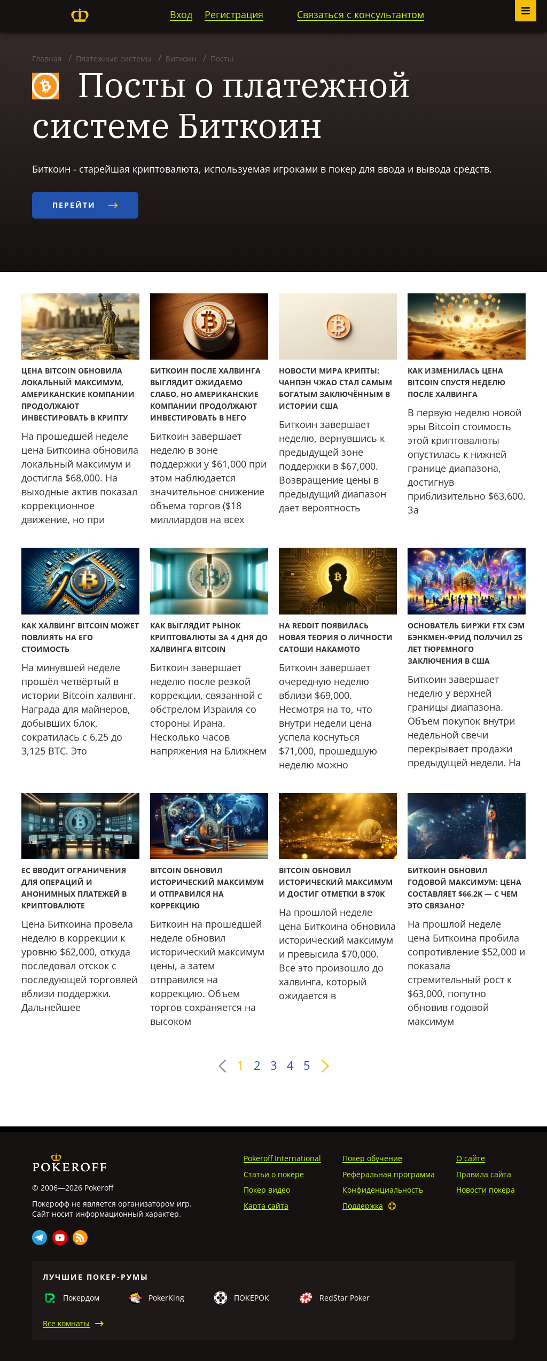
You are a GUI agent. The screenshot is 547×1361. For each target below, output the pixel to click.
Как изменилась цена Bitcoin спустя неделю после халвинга (456, 382)
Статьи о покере (274, 1174)
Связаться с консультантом (360, 14)
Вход (181, 14)
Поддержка (362, 1206)
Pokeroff (79, 15)
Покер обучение (372, 1158)
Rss (80, 1237)
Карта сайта (266, 1206)
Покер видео (267, 1190)
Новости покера (485, 1190)
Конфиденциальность (382, 1190)
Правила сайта (483, 1174)
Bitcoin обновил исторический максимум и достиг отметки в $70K (336, 882)
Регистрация (234, 14)
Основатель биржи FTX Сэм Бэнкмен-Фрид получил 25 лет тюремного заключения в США (466, 643)
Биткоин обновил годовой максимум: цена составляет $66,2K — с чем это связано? (464, 888)
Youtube (59, 1237)
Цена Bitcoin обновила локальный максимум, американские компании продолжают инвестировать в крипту (78, 394)
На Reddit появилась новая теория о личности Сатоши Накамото (336, 637)
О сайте (470, 1158)
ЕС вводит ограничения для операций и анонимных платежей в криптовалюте (74, 888)
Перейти (85, 205)
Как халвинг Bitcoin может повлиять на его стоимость (80, 637)
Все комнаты (66, 1323)
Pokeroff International (282, 1158)
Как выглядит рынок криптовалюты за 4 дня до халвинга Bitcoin (209, 637)
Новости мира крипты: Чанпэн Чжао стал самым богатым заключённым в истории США (335, 388)
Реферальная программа (388, 1174)
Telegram (39, 1237)
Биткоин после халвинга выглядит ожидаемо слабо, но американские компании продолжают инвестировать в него (205, 394)
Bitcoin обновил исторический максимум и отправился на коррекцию (207, 888)
